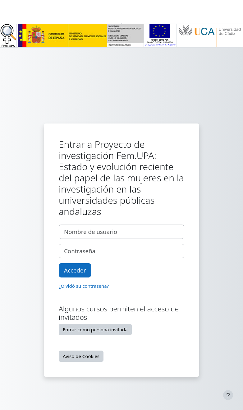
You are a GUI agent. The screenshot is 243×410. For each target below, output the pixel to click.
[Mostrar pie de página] (228, 395)
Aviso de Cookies (81, 356)
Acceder (75, 270)
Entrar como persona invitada (95, 329)
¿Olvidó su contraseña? (84, 286)
